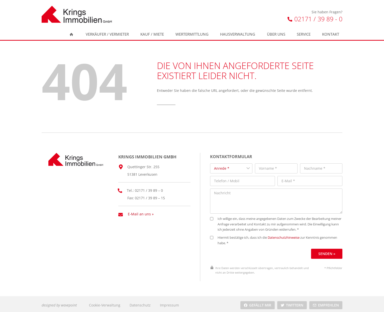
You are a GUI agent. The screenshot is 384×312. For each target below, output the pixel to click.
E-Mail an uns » (141, 212)
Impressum (169, 302)
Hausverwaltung (237, 34)
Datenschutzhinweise (286, 235)
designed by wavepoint (59, 302)
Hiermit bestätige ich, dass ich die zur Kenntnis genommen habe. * (276, 238)
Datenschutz (140, 302)
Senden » (327, 251)
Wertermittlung (192, 34)
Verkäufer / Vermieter (107, 34)
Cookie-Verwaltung (104, 302)
